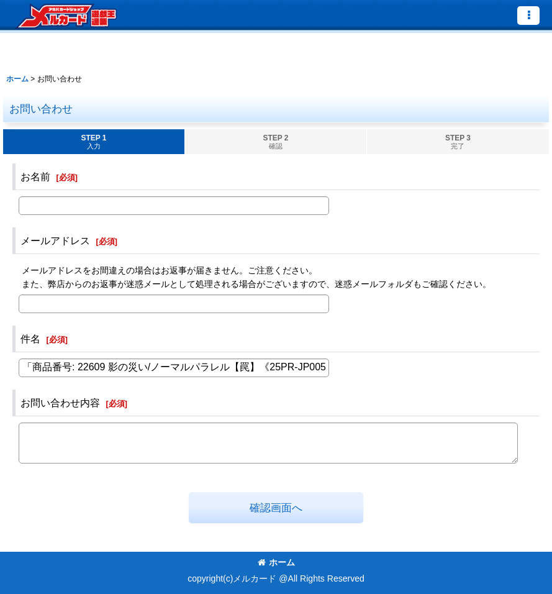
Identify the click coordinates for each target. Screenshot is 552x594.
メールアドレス (55, 240)
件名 (30, 338)
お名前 (35, 176)
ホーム (276, 562)
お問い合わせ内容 (60, 402)
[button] (528, 15)
